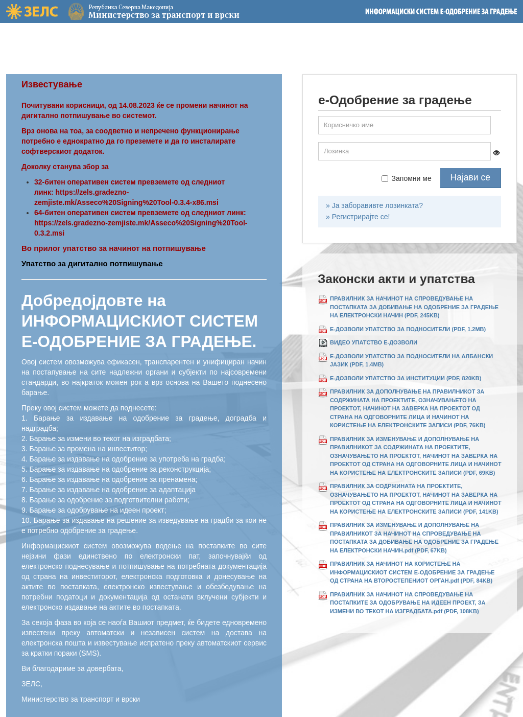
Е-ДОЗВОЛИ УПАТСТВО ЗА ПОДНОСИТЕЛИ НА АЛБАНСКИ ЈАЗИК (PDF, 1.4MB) (411, 360)
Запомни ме (407, 178)
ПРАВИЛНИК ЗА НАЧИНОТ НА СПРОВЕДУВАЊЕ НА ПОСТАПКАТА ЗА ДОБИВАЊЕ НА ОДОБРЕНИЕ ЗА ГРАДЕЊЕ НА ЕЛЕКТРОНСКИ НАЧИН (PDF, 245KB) (414, 306)
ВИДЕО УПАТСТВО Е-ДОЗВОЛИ (373, 342)
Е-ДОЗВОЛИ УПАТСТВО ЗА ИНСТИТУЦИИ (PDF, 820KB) (405, 378)
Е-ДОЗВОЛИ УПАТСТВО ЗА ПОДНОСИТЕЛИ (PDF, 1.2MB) (408, 329)
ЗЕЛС (32, 11)
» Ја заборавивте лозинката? (374, 205)
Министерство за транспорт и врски (129, 11)
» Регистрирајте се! (358, 216)
